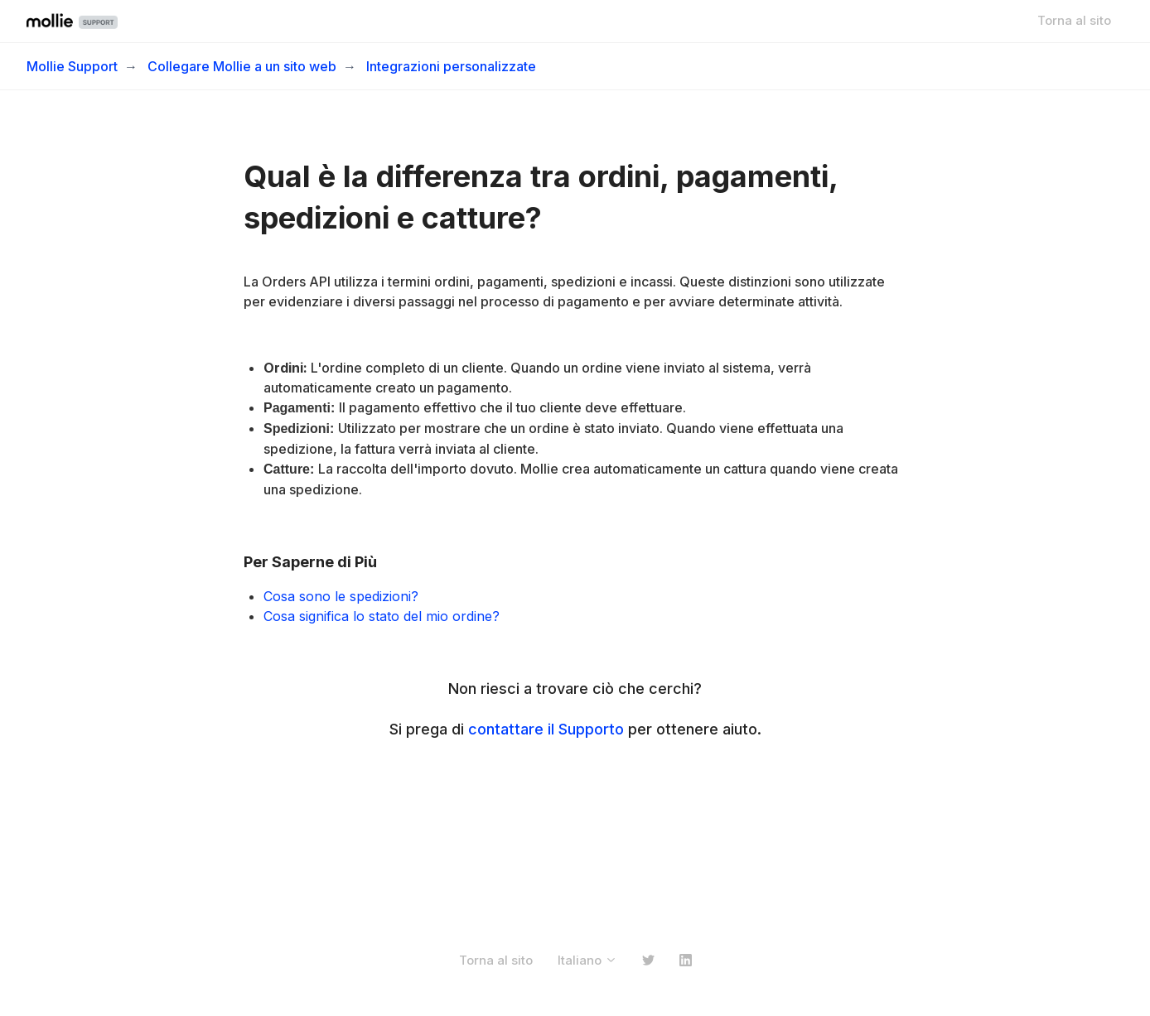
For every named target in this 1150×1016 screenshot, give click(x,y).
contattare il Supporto (546, 729)
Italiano (587, 960)
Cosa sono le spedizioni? (340, 596)
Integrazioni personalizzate (451, 66)
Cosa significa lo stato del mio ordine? (381, 616)
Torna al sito (1074, 20)
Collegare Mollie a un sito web (241, 66)
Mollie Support (72, 66)
